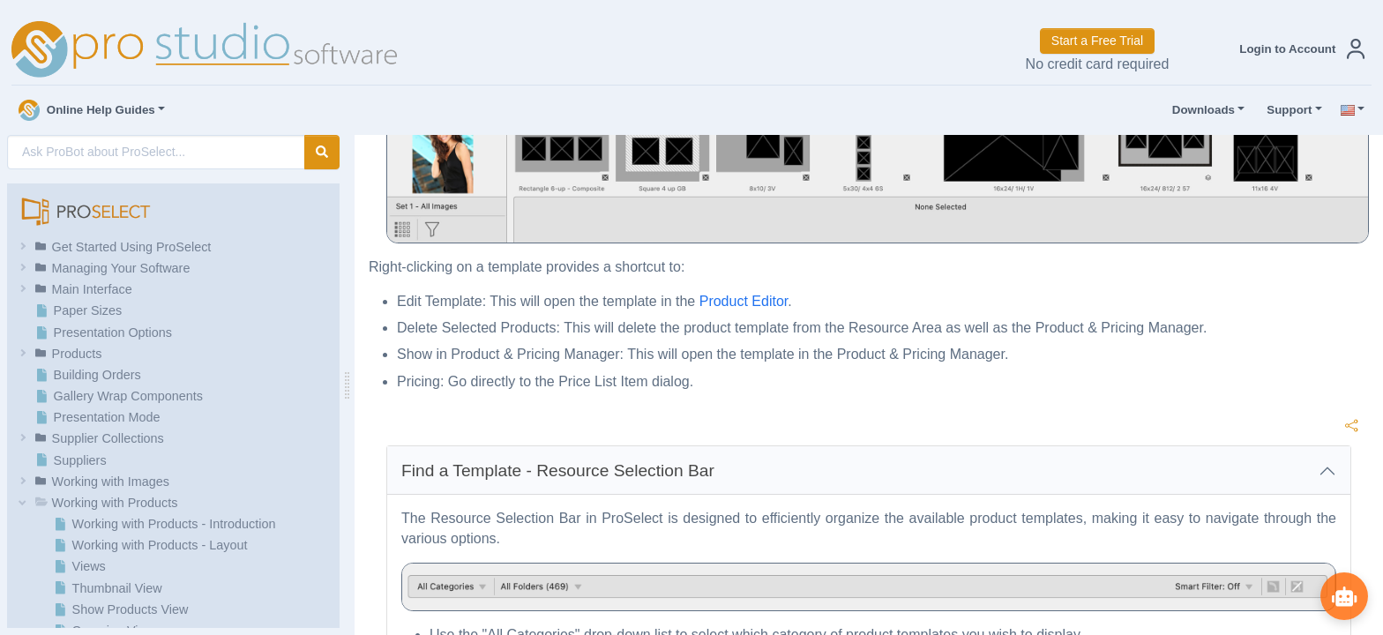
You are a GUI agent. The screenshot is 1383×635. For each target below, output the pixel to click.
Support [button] (1285, 110)
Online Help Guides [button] (87, 110)
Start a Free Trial (1097, 41)
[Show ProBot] (1343, 595)
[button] (1298, 49)
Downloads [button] (1199, 110)
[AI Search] (156, 152)
